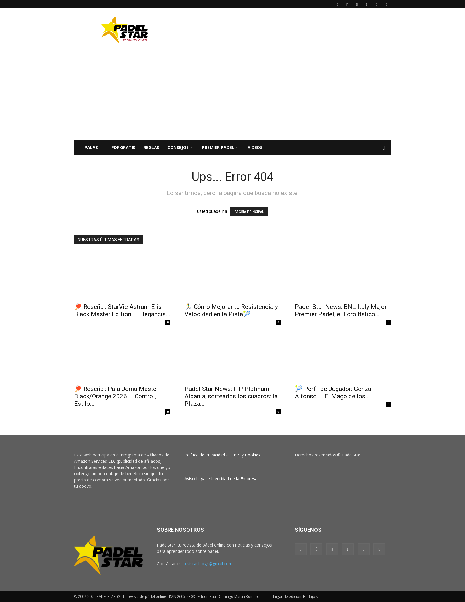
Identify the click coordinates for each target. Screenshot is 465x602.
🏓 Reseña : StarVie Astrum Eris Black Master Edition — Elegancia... (122, 310)
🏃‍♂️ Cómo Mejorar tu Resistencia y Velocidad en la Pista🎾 (231, 310)
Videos (256, 147)
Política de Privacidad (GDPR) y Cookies (222, 455)
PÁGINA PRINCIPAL (249, 212)
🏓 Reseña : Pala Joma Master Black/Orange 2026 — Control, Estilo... (116, 396)
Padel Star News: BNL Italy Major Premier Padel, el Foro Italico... (341, 310)
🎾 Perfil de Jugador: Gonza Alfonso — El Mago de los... (333, 392)
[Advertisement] (283, 30)
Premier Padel (219, 147)
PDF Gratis (123, 147)
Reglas (151, 147)
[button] (384, 148)
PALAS (93, 147)
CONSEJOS (180, 147)
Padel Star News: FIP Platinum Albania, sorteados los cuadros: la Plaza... (231, 396)
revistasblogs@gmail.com (208, 563)
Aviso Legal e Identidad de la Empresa (220, 478)
